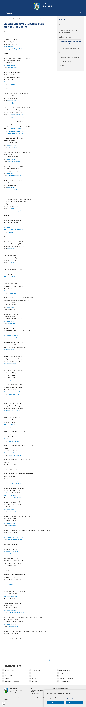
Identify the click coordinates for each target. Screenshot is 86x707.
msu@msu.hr (11, 352)
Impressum (29, 697)
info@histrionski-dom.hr (14, 441)
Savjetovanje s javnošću (65, 670)
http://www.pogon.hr (10, 624)
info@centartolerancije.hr (15, 540)
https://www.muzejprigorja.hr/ (12, 335)
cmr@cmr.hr (11, 427)
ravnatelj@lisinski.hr (13, 67)
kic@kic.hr (10, 584)
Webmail (6, 699)
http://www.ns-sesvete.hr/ (11, 596)
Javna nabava (62, 675)
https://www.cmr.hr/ (9, 424)
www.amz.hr (10, 248)
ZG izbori (7, 673)
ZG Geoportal (8, 675)
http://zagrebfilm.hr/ (10, 46)
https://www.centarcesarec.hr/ (13, 453)
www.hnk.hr (10, 208)
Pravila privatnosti (57, 698)
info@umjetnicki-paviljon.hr (15, 394)
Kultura (13, 18)
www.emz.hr (10, 262)
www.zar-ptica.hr (12, 145)
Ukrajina (34, 678)
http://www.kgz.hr (9, 227)
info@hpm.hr (11, 279)
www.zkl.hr (10, 173)
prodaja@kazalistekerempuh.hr (17, 117)
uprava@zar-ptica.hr (13, 147)
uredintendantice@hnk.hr (15, 211)
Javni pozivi (62, 52)
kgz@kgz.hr (11, 232)
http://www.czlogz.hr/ (10, 523)
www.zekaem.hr (12, 187)
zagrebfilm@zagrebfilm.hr (15, 49)
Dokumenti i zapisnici (65, 61)
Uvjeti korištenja (38, 697)
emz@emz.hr (11, 265)
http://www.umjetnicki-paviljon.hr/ (14, 392)
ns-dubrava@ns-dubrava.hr (16, 612)
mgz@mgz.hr (11, 323)
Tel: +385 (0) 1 (7, 493)
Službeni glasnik (36, 670)
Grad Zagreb (7, 18)
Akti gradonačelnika (10, 670)
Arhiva (61, 25)
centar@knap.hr (12, 413)
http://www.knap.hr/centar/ (12, 410)
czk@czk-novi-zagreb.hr (15, 497)
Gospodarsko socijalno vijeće (66, 678)
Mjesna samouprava (58, 13)
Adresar (68, 13)
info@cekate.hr (12, 511)
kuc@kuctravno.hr (13, 554)
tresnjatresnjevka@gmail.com (15, 133)
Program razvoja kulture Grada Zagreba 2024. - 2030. (68, 36)
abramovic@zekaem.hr (14, 190)
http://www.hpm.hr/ (9, 276)
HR (81, 13)
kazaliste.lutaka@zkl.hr (14, 175)
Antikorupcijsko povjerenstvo (12, 681)
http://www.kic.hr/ (9, 582)
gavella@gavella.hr (13, 103)
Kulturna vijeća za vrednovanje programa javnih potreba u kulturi (69, 47)
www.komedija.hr (12, 159)
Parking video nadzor (64, 681)
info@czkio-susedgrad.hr (15, 483)
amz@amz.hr (11, 251)
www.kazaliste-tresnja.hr (14, 129)
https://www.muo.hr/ (10, 363)
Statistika (34, 675)
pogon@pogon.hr (13, 626)
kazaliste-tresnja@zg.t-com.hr (16, 131)
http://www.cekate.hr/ (10, 509)
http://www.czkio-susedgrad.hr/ (13, 481)
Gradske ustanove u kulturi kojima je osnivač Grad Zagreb (70, 42)
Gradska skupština (32, 13)
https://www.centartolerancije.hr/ (13, 537)
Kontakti (61, 65)
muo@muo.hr (12, 366)
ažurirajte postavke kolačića (71, 698)
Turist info (34, 681)
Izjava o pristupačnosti (10, 697)
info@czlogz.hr (12, 525)
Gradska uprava (45, 13)
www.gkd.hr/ (11, 307)
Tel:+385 (6, 594)
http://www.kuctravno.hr (11, 551)
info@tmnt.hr (12, 380)
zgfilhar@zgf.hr (12, 84)
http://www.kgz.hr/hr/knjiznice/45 (14, 229)
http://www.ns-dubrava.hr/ (11, 610)
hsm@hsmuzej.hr (13, 293)
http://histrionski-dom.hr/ (11, 439)
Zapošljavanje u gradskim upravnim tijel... (69, 673)
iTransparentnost (36, 673)
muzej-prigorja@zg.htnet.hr (15, 338)
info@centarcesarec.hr (14, 455)
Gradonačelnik (20, 13)
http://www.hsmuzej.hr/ (10, 291)
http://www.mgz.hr (9, 321)
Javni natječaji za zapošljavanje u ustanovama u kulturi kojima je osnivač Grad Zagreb (68, 30)
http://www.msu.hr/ (9, 349)
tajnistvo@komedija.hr (14, 161)
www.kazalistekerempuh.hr (15, 114)
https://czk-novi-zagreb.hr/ (11, 495)
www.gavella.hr (11, 100)
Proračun (7, 678)
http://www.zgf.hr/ (9, 82)
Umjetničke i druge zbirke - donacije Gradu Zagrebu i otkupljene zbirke (69, 56)
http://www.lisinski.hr (10, 65)
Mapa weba (21, 697)
